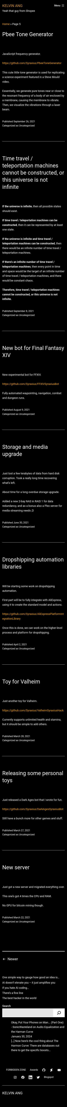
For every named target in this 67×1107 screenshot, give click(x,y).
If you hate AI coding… (15, 987)
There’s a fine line (12, 992)
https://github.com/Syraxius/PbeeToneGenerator (31, 63)
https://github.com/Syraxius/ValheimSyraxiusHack (33, 710)
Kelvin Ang (12, 6)
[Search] (59, 1012)
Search (6, 1006)
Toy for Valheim (21, 681)
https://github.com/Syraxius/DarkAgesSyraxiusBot (32, 809)
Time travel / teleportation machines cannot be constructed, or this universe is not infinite (33, 172)
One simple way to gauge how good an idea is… (30, 977)
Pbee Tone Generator (27, 34)
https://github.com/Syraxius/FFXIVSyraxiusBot (30, 384)
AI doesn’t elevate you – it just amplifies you (28, 982)
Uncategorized (27, 125)
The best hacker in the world (19, 998)
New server (15, 867)
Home (6, 24)
